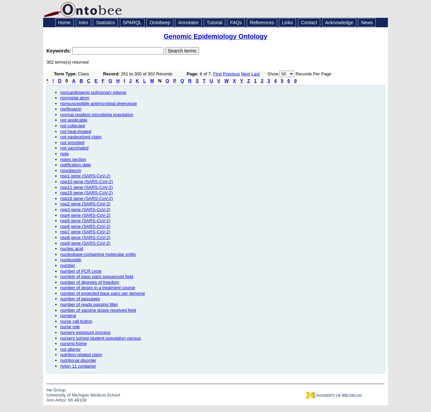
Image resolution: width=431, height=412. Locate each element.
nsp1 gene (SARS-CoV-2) (85, 175)
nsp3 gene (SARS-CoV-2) (85, 209)
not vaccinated (74, 147)
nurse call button (76, 321)
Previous (231, 73)
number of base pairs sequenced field (96, 276)
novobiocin (70, 170)
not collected (72, 125)
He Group (55, 389)
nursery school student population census (100, 338)
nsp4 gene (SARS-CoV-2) (85, 215)
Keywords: (59, 51)
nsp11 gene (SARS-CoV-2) (86, 187)
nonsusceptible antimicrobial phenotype (98, 103)
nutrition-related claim (81, 354)
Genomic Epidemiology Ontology (215, 36)
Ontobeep (160, 22)
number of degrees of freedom (89, 282)
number (67, 265)
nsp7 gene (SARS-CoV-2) (85, 231)
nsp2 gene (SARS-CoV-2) (85, 203)
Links (287, 22)
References (262, 22)
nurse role (70, 326)
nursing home (73, 343)
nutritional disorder (78, 360)
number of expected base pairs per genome (102, 293)
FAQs (236, 22)
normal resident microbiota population (96, 114)
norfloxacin (70, 108)
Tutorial (214, 22)
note (64, 153)
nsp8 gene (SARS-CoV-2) (85, 237)
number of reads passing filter (89, 304)
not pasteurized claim (81, 136)
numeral (68, 315)
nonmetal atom (74, 97)
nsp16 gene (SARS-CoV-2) (86, 198)
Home (64, 22)
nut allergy (70, 349)
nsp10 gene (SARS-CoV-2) (86, 181)
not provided (72, 142)
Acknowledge (339, 22)
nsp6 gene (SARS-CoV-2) (85, 226)
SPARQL (132, 22)
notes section (73, 159)
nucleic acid (71, 248)
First (217, 73)
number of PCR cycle (81, 271)
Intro (83, 22)
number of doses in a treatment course (97, 287)
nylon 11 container (78, 366)
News (367, 22)
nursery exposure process (85, 332)
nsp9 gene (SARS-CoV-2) (85, 243)
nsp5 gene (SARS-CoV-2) (85, 220)
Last (256, 73)
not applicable (73, 120)
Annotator (188, 22)
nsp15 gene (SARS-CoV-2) (86, 192)
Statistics (105, 22)
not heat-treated (75, 131)
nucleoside (70, 259)
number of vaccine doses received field (98, 310)
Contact (309, 22)
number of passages (80, 298)
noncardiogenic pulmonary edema (93, 92)
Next (245, 73)
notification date (75, 164)
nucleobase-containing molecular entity (98, 254)
